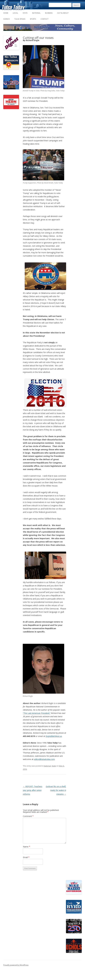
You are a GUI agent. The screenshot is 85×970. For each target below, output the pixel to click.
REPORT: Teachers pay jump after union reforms (32, 790)
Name (26, 846)
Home (5, 13)
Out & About (63, 13)
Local (15, 13)
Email (26, 857)
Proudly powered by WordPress (15, 965)
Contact (44, 19)
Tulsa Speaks (19, 19)
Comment (28, 816)
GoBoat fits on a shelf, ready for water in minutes (56, 790)
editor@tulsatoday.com (44, 759)
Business (48, 13)
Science (6, 19)
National (36, 13)
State (25, 13)
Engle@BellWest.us (54, 736)
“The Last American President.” (37, 713)
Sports (33, 19)
